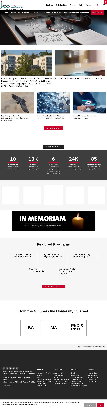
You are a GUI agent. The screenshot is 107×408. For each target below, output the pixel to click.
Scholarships (61, 5)
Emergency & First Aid (43, 373)
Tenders (39, 375)
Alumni (72, 5)
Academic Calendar (60, 383)
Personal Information (80, 12)
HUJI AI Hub (57, 12)
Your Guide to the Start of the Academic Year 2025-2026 (78, 78)
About (5, 12)
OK (100, 405)
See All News (53, 128)
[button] (97, 5)
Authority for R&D (76, 381)
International (69, 12)
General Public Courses (61, 381)
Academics (26, 12)
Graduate (57, 377)
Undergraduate (58, 375)
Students (49, 5)
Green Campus (93, 377)
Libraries (73, 373)
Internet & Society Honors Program (81, 255)
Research (36, 12)
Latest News (75, 375)
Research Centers (77, 377)
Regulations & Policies (43, 379)
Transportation (92, 375)
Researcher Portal (77, 379)
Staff (80, 5)
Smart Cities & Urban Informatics (36, 270)
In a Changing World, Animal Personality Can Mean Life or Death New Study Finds (15, 118)
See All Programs (52, 286)
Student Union (92, 379)
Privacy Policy (41, 383)
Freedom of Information (44, 381)
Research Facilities (77, 383)
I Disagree (90, 405)
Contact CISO (41, 386)
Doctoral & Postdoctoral (61, 379)
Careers (39, 377)
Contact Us (6, 385)
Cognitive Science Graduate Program (22, 255)
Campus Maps (92, 373)
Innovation (46, 12)
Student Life (15, 12)
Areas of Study (58, 373)
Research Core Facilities (79, 386)
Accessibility (92, 381)
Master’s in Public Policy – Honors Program (66, 271)
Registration (97, 12)
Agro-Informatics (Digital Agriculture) (52, 255)
